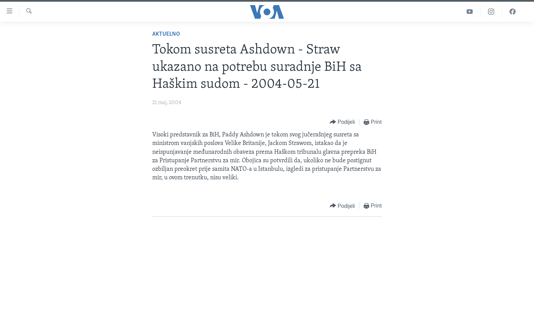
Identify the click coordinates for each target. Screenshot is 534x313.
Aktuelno (166, 34)
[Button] (342, 122)
